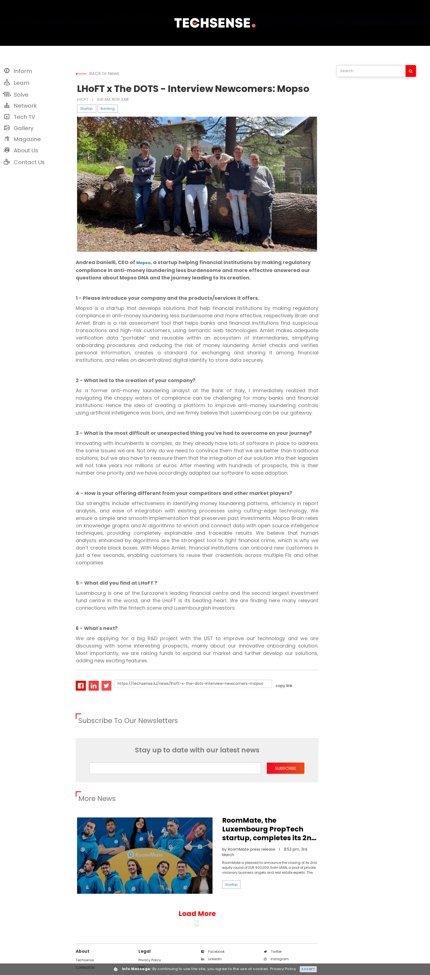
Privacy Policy (149, 959)
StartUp (86, 108)
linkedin (211, 958)
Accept (308, 969)
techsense (85, 959)
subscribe (285, 768)
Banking (108, 108)
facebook (213, 951)
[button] (36, 71)
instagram (276, 958)
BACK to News (97, 73)
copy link (284, 685)
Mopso (145, 262)
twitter (273, 951)
